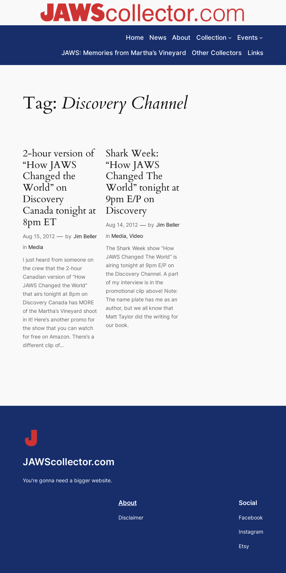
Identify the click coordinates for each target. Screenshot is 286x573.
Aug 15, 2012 (39, 236)
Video (136, 236)
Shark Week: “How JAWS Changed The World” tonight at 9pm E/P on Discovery (142, 182)
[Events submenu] (261, 37)
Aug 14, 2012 (122, 224)
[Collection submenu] (230, 37)
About (127, 502)
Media (35, 247)
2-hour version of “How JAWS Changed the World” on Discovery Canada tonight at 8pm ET (59, 188)
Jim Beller (85, 236)
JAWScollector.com (68, 461)
